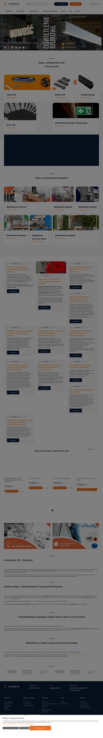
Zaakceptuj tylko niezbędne (11, 728)
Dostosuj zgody (24, 728)
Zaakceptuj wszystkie (40, 728)
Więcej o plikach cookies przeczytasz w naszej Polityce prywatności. (18, 724)
